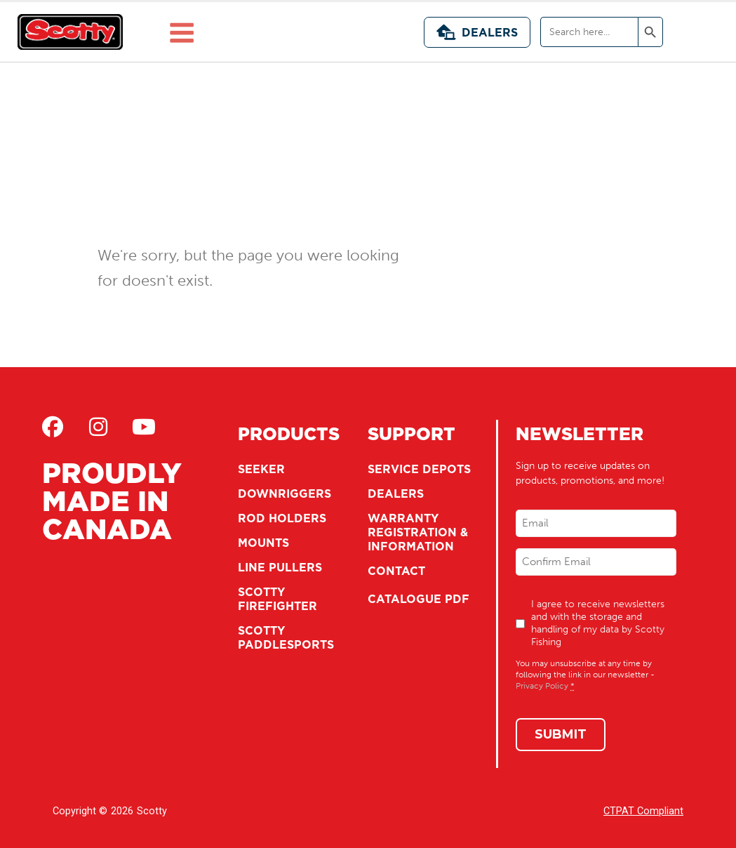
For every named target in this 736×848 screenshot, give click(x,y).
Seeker (261, 469)
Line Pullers (280, 567)
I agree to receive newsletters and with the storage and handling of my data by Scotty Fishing (597, 623)
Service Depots (419, 469)
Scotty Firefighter (277, 599)
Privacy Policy (542, 686)
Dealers (477, 32)
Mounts (263, 543)
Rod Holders (282, 518)
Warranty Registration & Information (418, 532)
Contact (396, 571)
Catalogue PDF (418, 599)
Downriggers (284, 493)
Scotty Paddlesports (286, 637)
